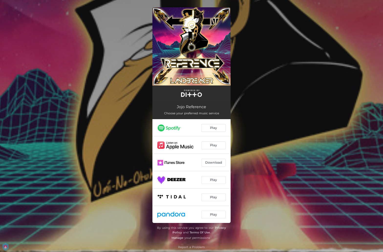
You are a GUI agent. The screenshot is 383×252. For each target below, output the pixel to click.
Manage (177, 238)
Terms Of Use (200, 232)
